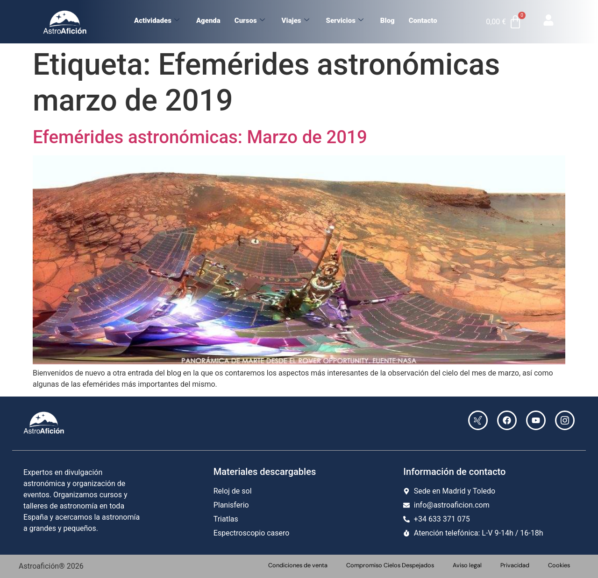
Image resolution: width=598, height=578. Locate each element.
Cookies (559, 565)
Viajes (295, 20)
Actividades (156, 20)
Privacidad (514, 565)
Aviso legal (467, 565)
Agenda (208, 20)
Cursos (250, 20)
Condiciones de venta (297, 565)
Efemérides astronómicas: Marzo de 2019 (200, 136)
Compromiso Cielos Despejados (390, 565)
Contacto (423, 20)
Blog (387, 20)
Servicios (344, 20)
